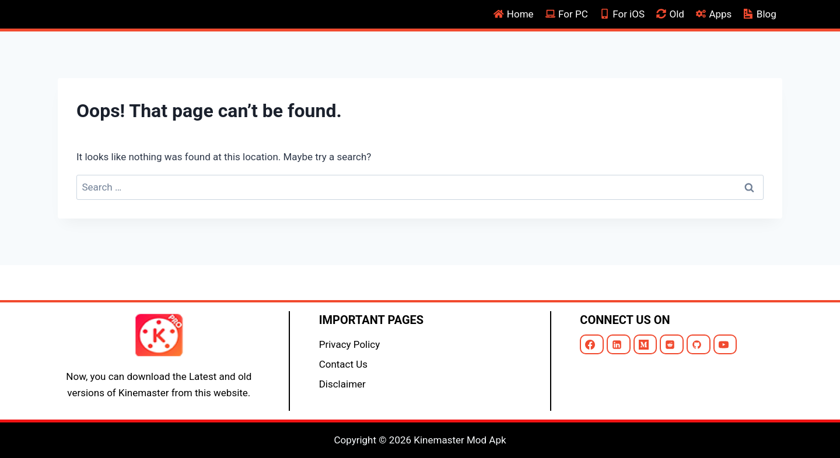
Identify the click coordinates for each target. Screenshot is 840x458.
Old (670, 14)
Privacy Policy (349, 344)
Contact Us (343, 364)
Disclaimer (342, 384)
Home (514, 14)
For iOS (622, 14)
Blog (760, 14)
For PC (566, 14)
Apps (714, 14)
